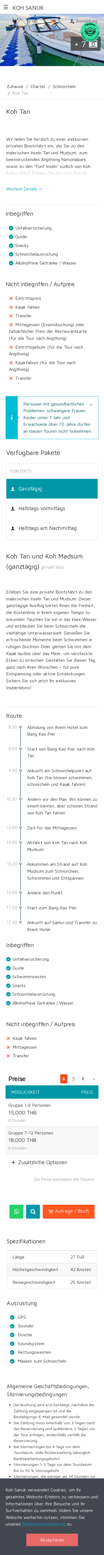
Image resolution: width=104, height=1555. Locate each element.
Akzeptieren (52, 1539)
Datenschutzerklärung (43, 1523)
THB (36, 23)
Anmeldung (83, 21)
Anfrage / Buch (69, 1211)
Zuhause (15, 86)
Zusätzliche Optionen (42, 1162)
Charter (38, 86)
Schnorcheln (64, 86)
